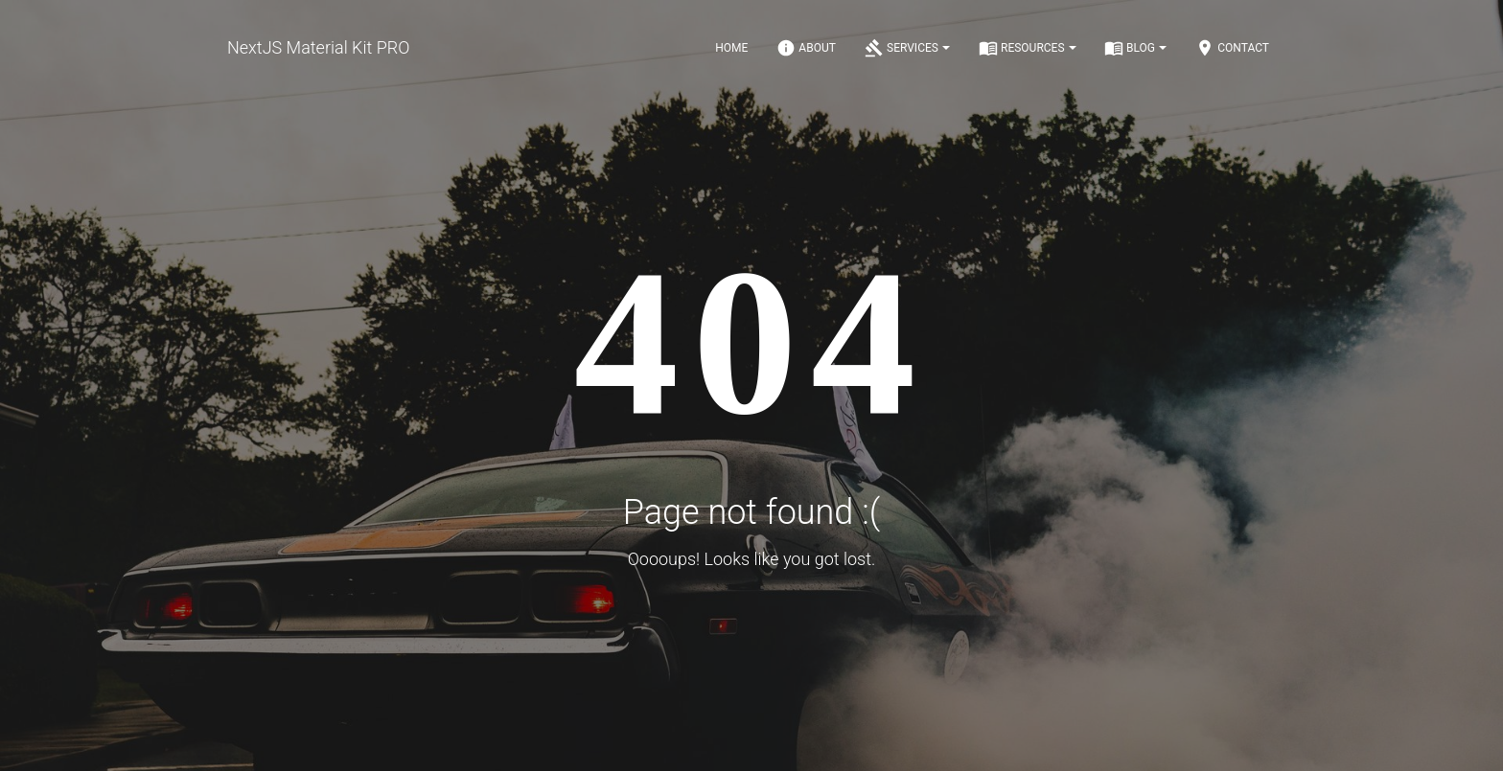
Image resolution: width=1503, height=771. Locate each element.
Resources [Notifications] (1027, 48)
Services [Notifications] (907, 48)
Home (731, 48)
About (806, 47)
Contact (1232, 47)
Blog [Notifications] (1135, 48)
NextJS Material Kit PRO (318, 47)
